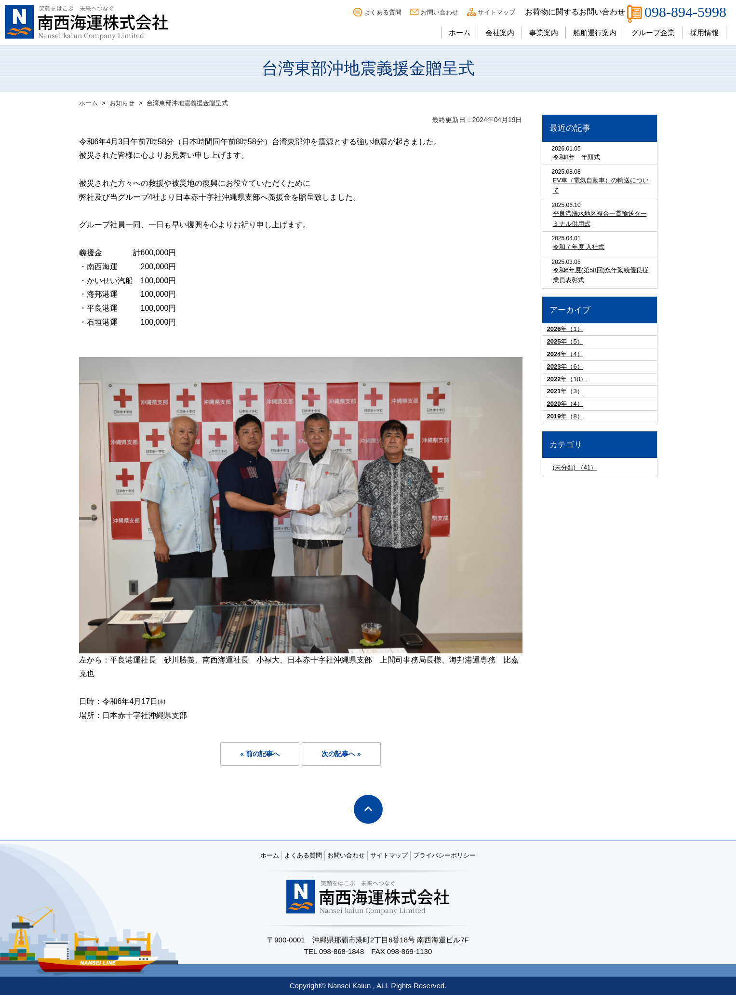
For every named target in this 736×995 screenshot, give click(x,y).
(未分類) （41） (575, 467)
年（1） (565, 328)
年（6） (565, 366)
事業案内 (543, 32)
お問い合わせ (439, 12)
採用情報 (704, 32)
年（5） (565, 341)
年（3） (565, 391)
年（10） (567, 379)
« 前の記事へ (260, 754)
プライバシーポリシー (444, 855)
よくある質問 (382, 12)
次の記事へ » (341, 754)
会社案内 (499, 32)
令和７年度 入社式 (579, 246)
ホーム (459, 32)
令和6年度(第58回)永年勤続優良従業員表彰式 (601, 275)
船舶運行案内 (594, 32)
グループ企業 (653, 32)
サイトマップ (496, 12)
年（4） (565, 354)
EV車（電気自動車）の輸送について (601, 185)
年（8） (565, 416)
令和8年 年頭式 (576, 157)
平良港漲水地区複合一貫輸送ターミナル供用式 (600, 218)
